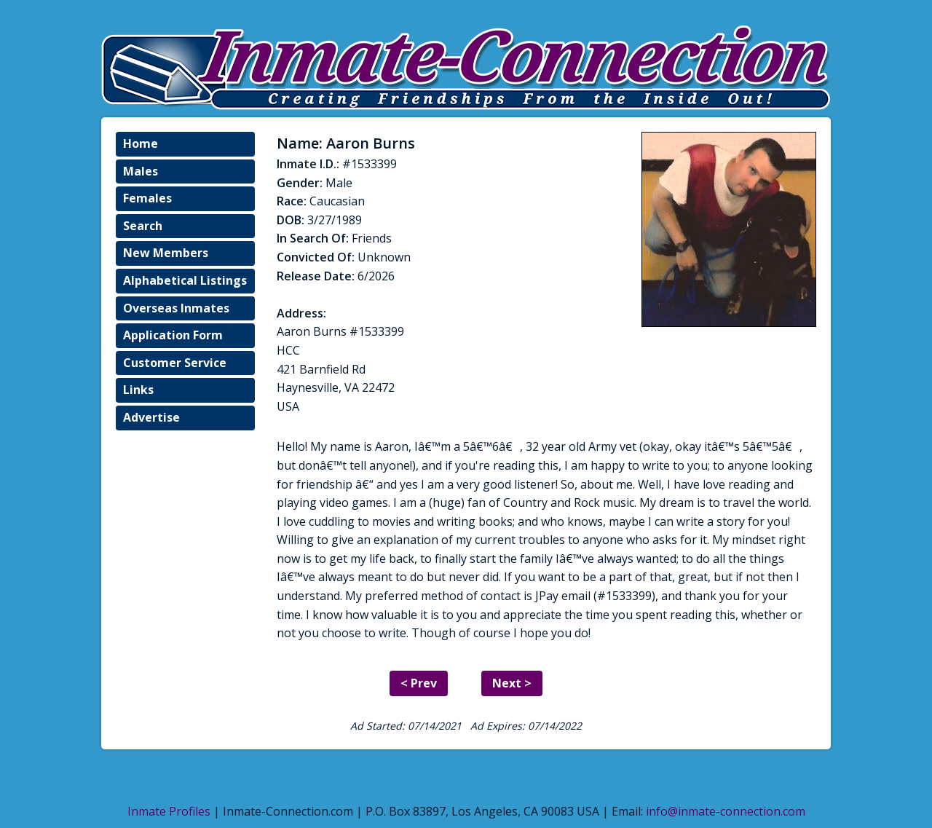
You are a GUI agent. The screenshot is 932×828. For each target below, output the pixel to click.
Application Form (173, 335)
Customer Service (174, 363)
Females (147, 198)
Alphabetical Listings (185, 280)
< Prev (418, 683)
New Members (165, 253)
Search (142, 226)
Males (140, 171)
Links (138, 390)
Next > (512, 683)
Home (140, 143)
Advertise (151, 417)
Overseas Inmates (176, 308)
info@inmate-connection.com (725, 811)
